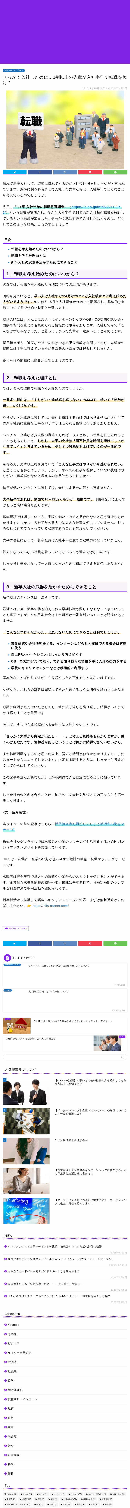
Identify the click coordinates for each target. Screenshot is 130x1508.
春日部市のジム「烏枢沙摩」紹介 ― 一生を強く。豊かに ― (46, 1247)
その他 (12, 1298)
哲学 (11, 1344)
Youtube (13, 1288)
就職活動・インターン (14, 71)
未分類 (12, 1400)
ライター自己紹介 (19, 1316)
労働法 (12, 1325)
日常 (11, 1381)
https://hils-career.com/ (50, 906)
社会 (11, 1409)
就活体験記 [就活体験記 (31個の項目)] (70, 1463)
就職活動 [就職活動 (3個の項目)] (107, 1463)
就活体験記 (15, 1353)
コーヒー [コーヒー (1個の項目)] (59, 1458)
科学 (11, 1428)
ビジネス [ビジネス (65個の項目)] (76, 1458)
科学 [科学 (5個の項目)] (108, 1468)
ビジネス (14, 1307)
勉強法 (12, 1335)
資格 (11, 1437)
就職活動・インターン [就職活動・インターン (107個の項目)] (18, 1468)
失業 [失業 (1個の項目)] (53, 1463)
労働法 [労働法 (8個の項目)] (11, 1463)
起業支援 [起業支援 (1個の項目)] (28, 1474)
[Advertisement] (65, 37)
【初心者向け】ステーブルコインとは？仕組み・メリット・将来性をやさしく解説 (59, 1260)
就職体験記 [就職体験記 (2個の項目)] (89, 1463)
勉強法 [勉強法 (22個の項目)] (26, 1463)
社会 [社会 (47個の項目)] (94, 1468)
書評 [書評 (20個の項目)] (80, 1468)
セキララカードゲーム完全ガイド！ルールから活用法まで (44, 1235)
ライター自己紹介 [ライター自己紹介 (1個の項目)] (97, 1458)
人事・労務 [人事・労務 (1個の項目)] (118, 1458)
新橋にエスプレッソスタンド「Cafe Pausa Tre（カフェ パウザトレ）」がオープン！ (61, 1223)
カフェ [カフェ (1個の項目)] (43, 1458)
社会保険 (14, 1418)
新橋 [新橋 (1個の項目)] (53, 1468)
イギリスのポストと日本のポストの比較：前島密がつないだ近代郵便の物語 (55, 1210)
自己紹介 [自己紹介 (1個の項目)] (12, 1474)
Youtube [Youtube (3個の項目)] (11, 1458)
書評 (11, 1390)
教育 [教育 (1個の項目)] (39, 1468)
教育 (11, 1372)
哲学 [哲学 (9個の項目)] (40, 1463)
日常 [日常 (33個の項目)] (66, 1468)
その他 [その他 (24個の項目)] (27, 1458)
